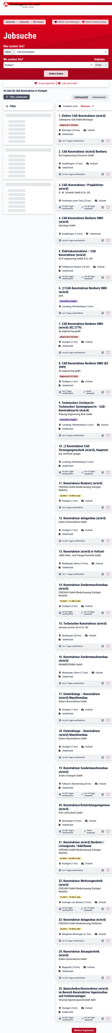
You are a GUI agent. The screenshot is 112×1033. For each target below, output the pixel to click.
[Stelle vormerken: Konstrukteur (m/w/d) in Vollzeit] (108, 574)
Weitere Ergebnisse (84, 1030)
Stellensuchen (96, 22)
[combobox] (62, 52)
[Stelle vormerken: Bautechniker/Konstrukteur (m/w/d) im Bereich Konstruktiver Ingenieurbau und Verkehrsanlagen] (108, 1018)
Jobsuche (24, 22)
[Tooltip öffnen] (60, 106)
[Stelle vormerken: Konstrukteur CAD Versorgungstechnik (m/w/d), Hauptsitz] (108, 472)
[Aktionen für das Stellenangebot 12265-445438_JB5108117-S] (102, 909)
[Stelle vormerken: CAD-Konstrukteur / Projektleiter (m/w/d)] (108, 207)
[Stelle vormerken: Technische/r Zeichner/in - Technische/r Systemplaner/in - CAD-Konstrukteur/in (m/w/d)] (108, 435)
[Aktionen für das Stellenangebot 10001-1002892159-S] (102, 574)
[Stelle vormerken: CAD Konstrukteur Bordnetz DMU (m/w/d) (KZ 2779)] (108, 352)
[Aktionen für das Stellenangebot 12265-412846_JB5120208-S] (102, 870)
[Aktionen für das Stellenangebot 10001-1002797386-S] (102, 207)
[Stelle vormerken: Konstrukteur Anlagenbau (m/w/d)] (108, 540)
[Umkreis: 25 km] (101, 65)
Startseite (10, 22)
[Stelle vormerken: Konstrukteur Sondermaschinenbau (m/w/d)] (108, 613)
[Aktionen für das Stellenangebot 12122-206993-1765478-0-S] (102, 646)
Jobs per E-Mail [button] (69, 83)
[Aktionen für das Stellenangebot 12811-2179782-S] (102, 472)
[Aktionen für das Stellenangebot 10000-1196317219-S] (102, 720)
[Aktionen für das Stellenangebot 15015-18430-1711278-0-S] (102, 174)
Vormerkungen (68, 22)
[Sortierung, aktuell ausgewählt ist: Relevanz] (88, 106)
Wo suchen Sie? (13, 59)
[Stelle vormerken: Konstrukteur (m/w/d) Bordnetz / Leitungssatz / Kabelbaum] (108, 870)
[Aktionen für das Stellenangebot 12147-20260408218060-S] (102, 141)
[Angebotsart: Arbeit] (9, 52)
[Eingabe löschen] (105, 52)
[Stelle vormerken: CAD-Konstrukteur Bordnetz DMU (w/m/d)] (108, 313)
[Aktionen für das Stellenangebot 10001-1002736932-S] (102, 1018)
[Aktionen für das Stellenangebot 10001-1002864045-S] (102, 435)
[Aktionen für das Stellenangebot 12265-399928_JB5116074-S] (102, 940)
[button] (84, 125)
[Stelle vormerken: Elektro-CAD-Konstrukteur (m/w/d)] (108, 141)
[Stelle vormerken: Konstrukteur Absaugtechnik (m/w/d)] (108, 978)
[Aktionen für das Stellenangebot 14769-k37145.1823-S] (102, 794)
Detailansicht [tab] (99, 97)
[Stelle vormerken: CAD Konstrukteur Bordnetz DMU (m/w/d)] (108, 240)
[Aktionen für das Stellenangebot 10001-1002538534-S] (102, 240)
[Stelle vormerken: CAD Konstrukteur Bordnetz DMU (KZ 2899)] (108, 392)
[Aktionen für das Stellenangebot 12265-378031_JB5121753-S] (102, 507)
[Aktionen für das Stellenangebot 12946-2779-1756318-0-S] (102, 352)
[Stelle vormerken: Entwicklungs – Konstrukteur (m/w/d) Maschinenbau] (108, 720)
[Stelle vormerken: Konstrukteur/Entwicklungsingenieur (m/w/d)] (108, 831)
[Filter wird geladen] (7, 121)
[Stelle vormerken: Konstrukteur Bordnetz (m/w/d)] (108, 507)
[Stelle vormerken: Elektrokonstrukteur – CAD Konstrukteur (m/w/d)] (108, 277)
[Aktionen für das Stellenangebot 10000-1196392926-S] (102, 977)
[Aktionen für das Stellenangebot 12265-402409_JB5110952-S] (102, 613)
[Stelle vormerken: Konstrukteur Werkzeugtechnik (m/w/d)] (108, 909)
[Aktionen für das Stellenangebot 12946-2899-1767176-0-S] (102, 392)
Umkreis (99, 59)
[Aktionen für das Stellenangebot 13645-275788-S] (102, 313)
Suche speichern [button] (46, 83)
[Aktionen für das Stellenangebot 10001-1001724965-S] (102, 540)
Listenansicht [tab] (81, 97)
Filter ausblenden (18, 97)
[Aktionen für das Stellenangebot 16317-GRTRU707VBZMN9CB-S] (102, 683)
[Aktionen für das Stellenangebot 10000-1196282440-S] (102, 757)
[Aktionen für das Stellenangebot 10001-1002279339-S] (102, 277)
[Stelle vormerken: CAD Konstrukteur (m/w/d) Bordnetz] (108, 174)
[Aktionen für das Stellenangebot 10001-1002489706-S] (102, 831)
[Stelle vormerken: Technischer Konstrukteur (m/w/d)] (108, 646)
